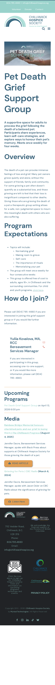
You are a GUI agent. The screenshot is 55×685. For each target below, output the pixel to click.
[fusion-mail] (44, 342)
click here (38, 290)
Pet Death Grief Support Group (20, 405)
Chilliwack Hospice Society (38, 608)
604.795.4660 (15, 542)
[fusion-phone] (44, 347)
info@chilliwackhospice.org (36, 3)
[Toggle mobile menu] (49, 28)
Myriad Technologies (20, 611)
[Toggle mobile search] (43, 28)
